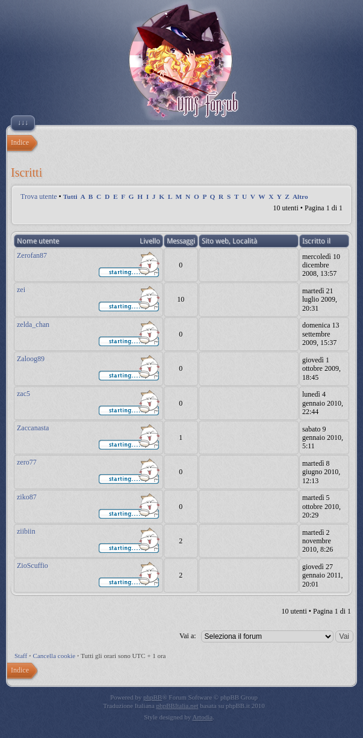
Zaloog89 (31, 359)
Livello (150, 241)
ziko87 (27, 497)
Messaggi (181, 241)
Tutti (70, 196)
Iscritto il (316, 241)
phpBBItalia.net (177, 705)
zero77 (27, 462)
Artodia (203, 717)
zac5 (23, 393)
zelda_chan (33, 324)
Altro (300, 196)
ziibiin (26, 531)
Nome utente (38, 241)
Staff (20, 655)
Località (244, 241)
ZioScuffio (32, 565)
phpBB (152, 697)
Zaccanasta (33, 428)
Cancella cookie (54, 655)
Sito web (215, 241)
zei (21, 289)
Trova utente (38, 196)
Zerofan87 (32, 255)
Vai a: (187, 636)
